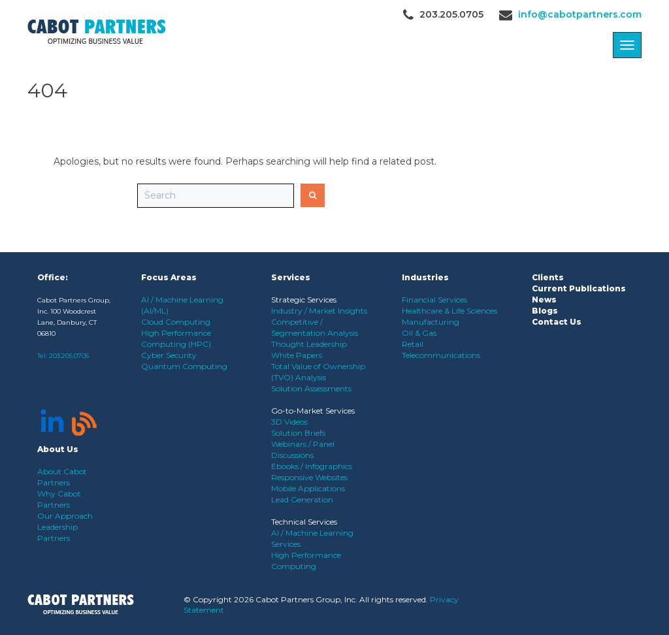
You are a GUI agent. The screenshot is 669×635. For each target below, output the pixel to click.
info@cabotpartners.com (580, 14)
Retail (412, 344)
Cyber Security (169, 355)
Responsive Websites (309, 477)
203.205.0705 (69, 355)
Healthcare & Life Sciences (449, 311)
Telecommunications (441, 355)
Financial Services (434, 299)
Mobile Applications (308, 488)
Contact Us (556, 322)
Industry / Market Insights (319, 311)
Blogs (545, 311)
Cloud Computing (175, 322)
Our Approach (65, 516)
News (544, 299)
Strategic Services (303, 299)
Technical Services (304, 522)
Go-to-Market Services (313, 410)
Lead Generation (302, 499)
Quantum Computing (184, 366)
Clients (548, 277)
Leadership (57, 527)
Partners (53, 538)
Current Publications (579, 288)
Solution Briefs (298, 433)
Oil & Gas (419, 333)
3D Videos (289, 422)
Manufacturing (430, 322)
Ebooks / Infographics (311, 466)
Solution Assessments (311, 388)
